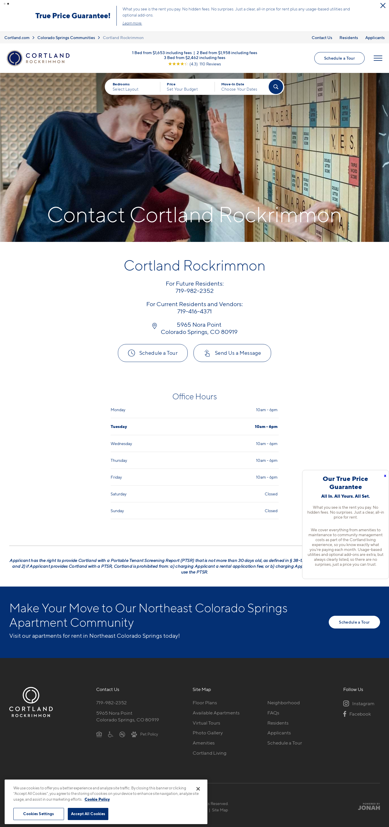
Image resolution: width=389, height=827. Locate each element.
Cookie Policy (97, 799)
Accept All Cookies (88, 813)
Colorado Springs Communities (66, 36)
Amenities (204, 742)
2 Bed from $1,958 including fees (227, 51)
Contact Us (322, 36)
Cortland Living (210, 752)
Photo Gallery (208, 732)
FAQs (273, 712)
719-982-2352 (111, 702)
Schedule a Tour (339, 57)
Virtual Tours (206, 722)
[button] (5, 4)
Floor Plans (205, 702)
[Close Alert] (48, 8)
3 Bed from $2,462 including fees (194, 56)
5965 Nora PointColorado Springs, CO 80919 (127, 715)
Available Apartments (216, 712)
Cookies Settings (38, 813)
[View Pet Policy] (144, 733)
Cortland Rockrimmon (123, 36)
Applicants (375, 36)
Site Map (220, 808)
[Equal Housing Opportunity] (99, 733)
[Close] (198, 788)
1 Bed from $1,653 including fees (162, 51)
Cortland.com (17, 36)
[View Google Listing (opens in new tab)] (194, 62)
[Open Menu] (378, 57)
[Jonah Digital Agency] (366, 805)
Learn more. (186, 23)
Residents (348, 36)
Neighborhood (283, 702)
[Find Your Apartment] (276, 86)
